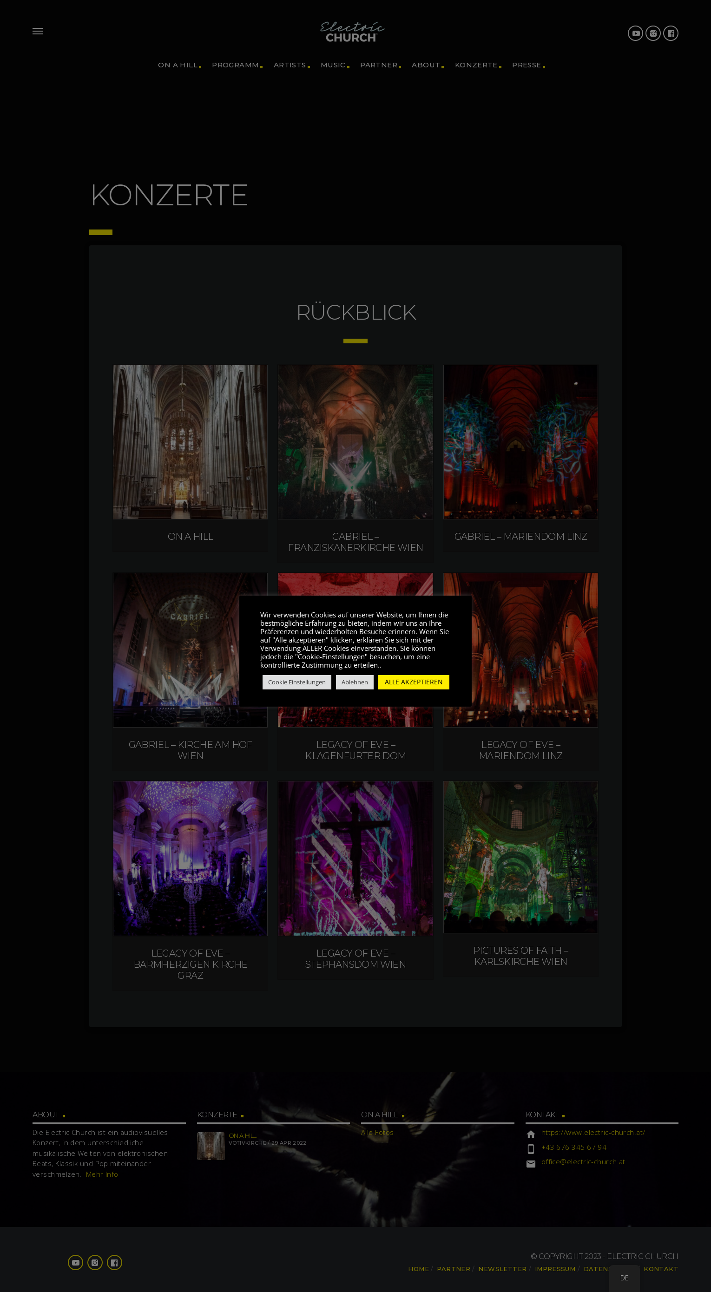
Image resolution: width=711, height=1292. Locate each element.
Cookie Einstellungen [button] (297, 682)
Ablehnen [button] (355, 682)
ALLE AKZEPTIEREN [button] (414, 681)
